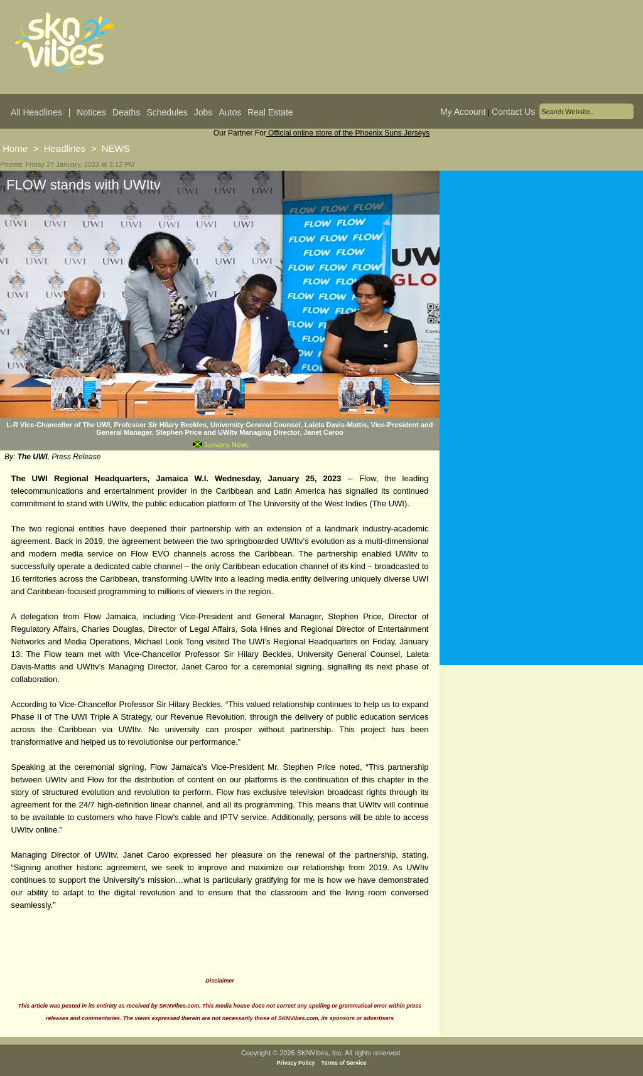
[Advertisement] (541, 294)
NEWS (116, 148)
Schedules (166, 112)
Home (15, 148)
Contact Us (513, 112)
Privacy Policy (296, 1063)
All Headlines (36, 112)
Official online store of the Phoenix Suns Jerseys (348, 133)
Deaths (126, 112)
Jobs (203, 112)
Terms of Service (344, 1063)
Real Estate (270, 112)
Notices (91, 112)
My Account (462, 112)
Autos (230, 112)
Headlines (65, 148)
